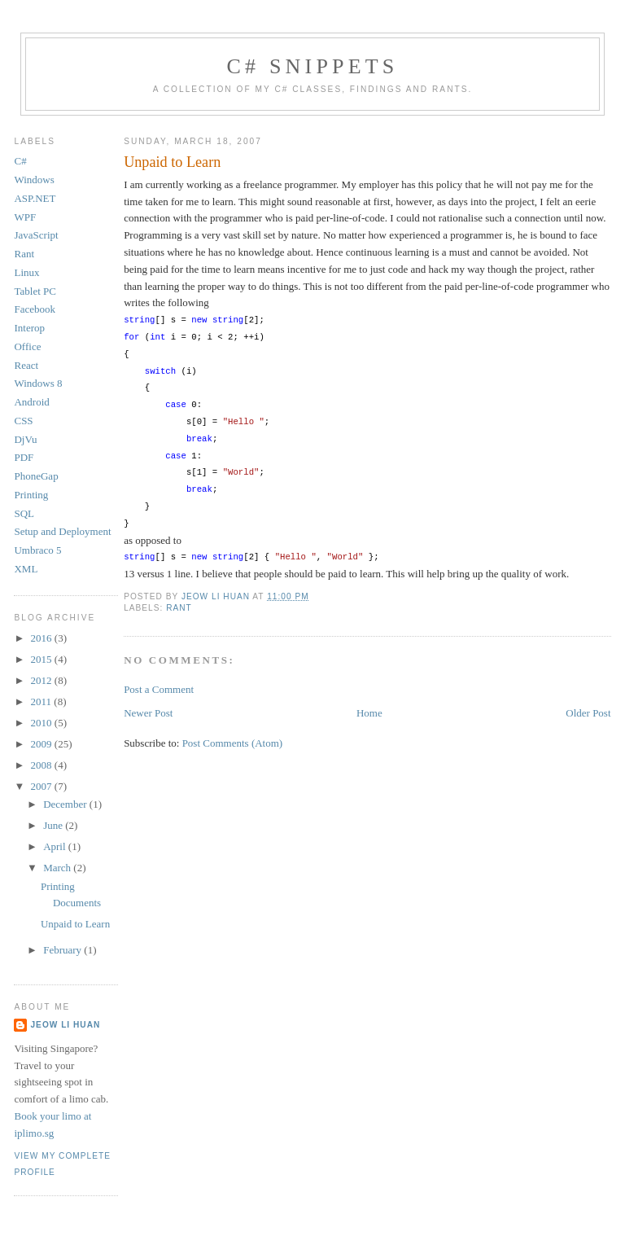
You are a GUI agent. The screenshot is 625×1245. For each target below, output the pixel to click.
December (66, 804)
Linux (26, 272)
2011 (43, 701)
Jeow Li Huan (65, 1024)
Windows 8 (38, 383)
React (26, 365)
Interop (29, 328)
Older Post (588, 713)
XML (25, 569)
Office (27, 346)
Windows (34, 179)
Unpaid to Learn (75, 924)
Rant (179, 607)
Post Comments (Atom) (232, 743)
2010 (43, 723)
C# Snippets (312, 66)
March (58, 867)
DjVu (25, 439)
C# (20, 161)
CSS (23, 420)
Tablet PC (34, 291)
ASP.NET (34, 198)
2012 (43, 680)
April (55, 846)
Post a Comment (159, 689)
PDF (23, 457)
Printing (31, 495)
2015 (43, 659)
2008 (43, 765)
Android (31, 402)
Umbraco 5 (37, 550)
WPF (25, 217)
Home (369, 713)
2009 (43, 744)
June (54, 825)
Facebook (34, 309)
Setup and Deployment (62, 531)
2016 (43, 638)
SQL (24, 513)
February (63, 950)
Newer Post (148, 713)
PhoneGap (36, 476)
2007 (43, 786)
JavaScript (36, 235)
